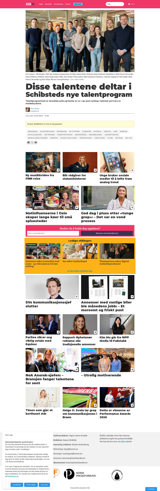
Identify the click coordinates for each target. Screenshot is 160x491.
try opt (128, 138)
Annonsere (58, 4)
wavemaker (62, 131)
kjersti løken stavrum (37, 138)
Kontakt (48, 4)
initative (54, 138)
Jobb (41, 4)
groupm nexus (85, 138)
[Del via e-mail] (35, 142)
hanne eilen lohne (68, 138)
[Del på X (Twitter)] (32, 142)
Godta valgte (31, 485)
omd (115, 131)
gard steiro (99, 138)
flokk (110, 138)
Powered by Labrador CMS (80, 488)
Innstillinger (151, 489)
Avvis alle (44, 485)
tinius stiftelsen (64, 135)
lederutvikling (112, 135)
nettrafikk (49, 135)
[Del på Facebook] (28, 142)
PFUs (123, 441)
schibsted (86, 131)
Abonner (78, 4)
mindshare (32, 131)
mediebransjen (95, 135)
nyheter (123, 131)
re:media (97, 131)
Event (67, 4)
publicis (107, 131)
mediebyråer (80, 135)
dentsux (119, 138)
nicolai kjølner (35, 135)
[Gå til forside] (30, 4)
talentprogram (47, 131)
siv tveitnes (74, 131)
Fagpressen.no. (13, 476)
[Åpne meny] (132, 4)
